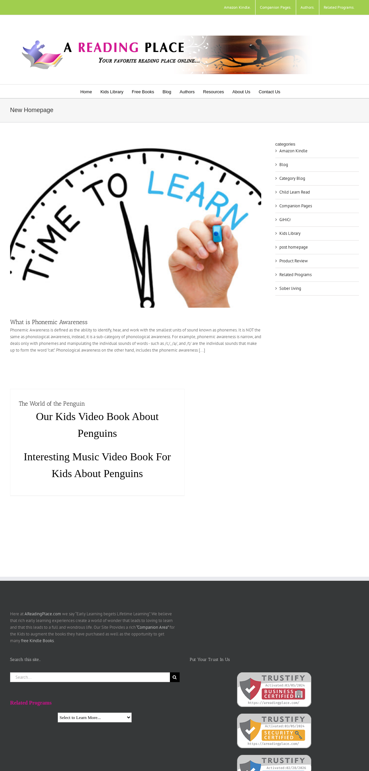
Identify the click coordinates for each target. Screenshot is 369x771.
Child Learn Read (294, 192)
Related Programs (295, 274)
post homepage (293, 247)
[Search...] (90, 677)
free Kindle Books (37, 641)
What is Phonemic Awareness (49, 322)
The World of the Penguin (52, 403)
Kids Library (290, 233)
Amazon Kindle (293, 151)
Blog (283, 164)
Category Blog (292, 178)
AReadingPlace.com (43, 614)
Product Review (293, 261)
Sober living (290, 288)
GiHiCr (285, 219)
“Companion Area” (152, 627)
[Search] (175, 677)
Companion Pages (295, 206)
